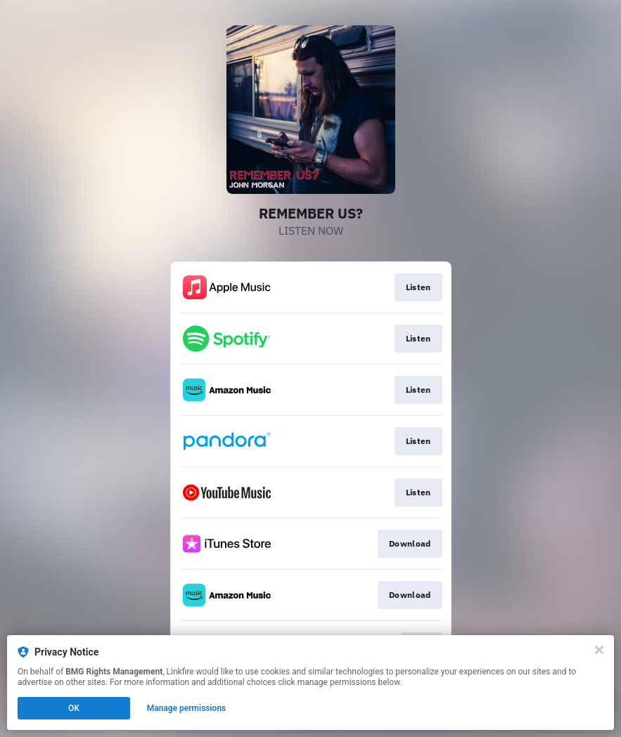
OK (73, 708)
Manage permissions (186, 708)
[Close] (599, 650)
